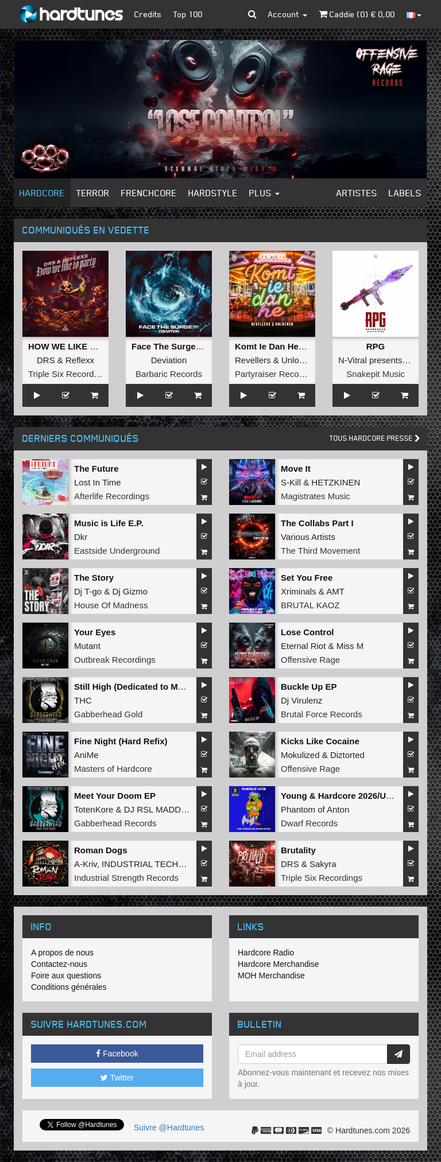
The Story (94, 577)
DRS (46, 360)
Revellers (253, 360)
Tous (375, 438)
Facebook (117, 1053)
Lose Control (307, 632)
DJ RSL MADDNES (161, 809)
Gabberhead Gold (108, 714)
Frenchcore (149, 193)
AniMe (86, 755)
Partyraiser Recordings (279, 374)
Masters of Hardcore (113, 769)
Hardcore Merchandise (278, 964)
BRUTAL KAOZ (310, 605)
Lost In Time (97, 482)
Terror (93, 193)
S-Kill (291, 482)
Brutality (298, 850)
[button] (252, 14)
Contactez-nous (59, 964)
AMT (335, 591)
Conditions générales (69, 987)
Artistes (356, 193)
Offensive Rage (310, 659)
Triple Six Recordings (69, 374)
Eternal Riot (303, 646)
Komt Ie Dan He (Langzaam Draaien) (309, 346)
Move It (296, 468)
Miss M (350, 646)
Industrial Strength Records (126, 878)
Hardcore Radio (266, 952)
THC (83, 700)
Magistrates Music (315, 496)
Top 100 (188, 14)
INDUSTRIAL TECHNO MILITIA (163, 864)
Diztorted (347, 755)
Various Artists (308, 537)
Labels (405, 193)
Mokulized (300, 755)
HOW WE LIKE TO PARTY (80, 346)
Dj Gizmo (130, 591)
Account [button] (287, 14)
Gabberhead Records (115, 823)
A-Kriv (85, 864)
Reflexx (79, 360)
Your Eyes (94, 632)
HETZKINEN (335, 482)
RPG (375, 346)
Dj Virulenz (301, 700)
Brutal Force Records (321, 714)
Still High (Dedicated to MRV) (133, 686)
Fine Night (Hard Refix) (121, 741)
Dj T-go (88, 591)
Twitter (117, 1077)
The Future (96, 468)
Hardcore (42, 193)
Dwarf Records (309, 823)
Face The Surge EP (170, 346)
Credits (148, 14)
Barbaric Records (169, 374)
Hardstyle (213, 193)
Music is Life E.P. (109, 523)
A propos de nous (62, 952)
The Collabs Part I (317, 523)
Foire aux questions (66, 975)
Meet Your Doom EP (115, 795)
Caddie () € (357, 14)
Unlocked (299, 360)
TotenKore (93, 809)
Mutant (87, 646)
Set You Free (306, 577)
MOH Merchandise (271, 975)
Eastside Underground (117, 550)
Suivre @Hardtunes (169, 1127)
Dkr (80, 537)
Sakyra (323, 864)
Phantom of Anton (315, 809)
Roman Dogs (100, 850)
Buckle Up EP (309, 686)
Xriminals (298, 591)
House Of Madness (111, 605)
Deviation (169, 360)
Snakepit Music (375, 374)
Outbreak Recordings (115, 659)
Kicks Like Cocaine (320, 741)
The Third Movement (320, 550)
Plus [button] (264, 193)
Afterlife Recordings (111, 496)
